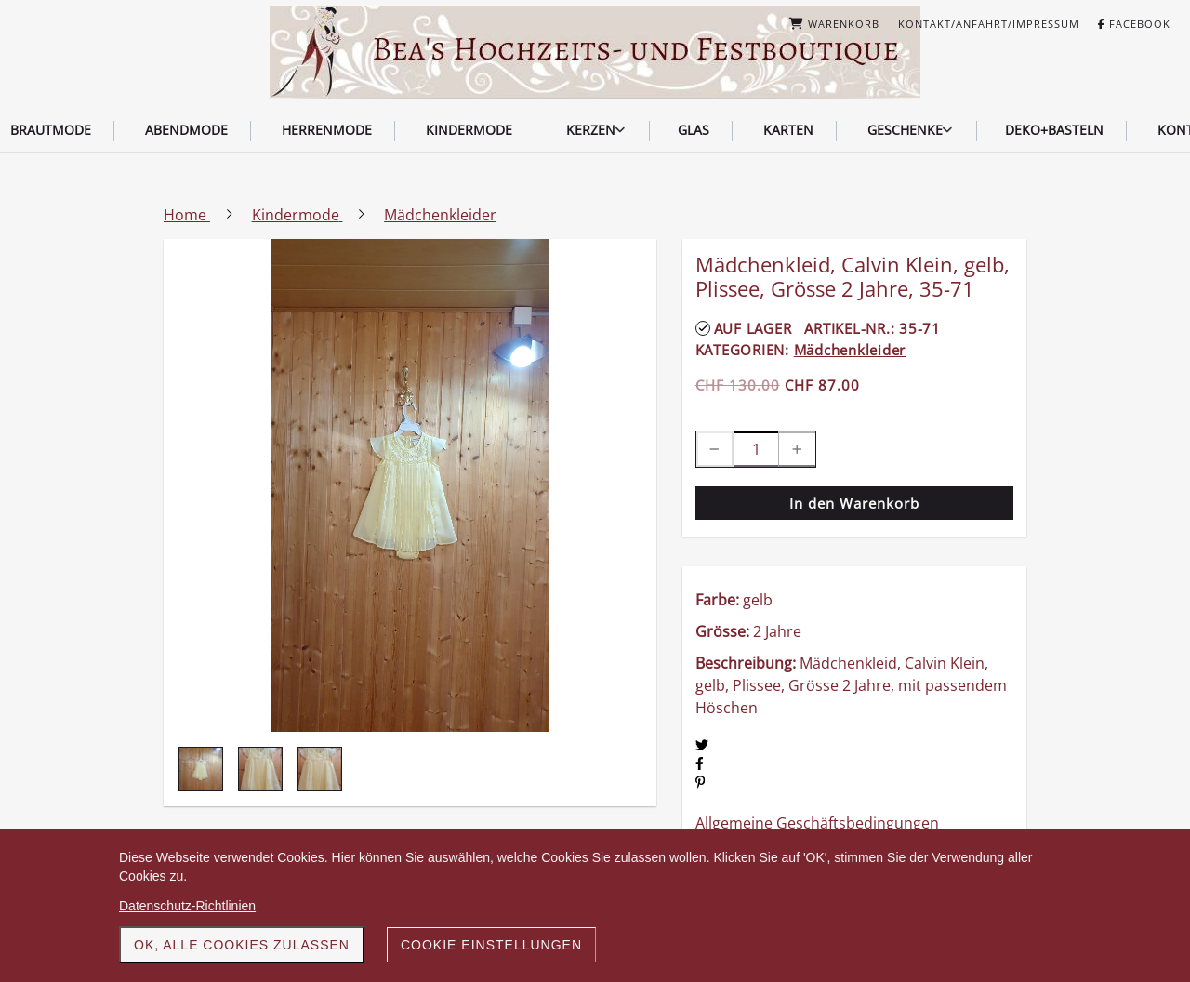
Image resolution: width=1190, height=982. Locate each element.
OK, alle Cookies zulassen (242, 944)
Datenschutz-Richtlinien (187, 905)
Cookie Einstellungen (491, 944)
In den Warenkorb (854, 503)
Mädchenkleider (850, 349)
